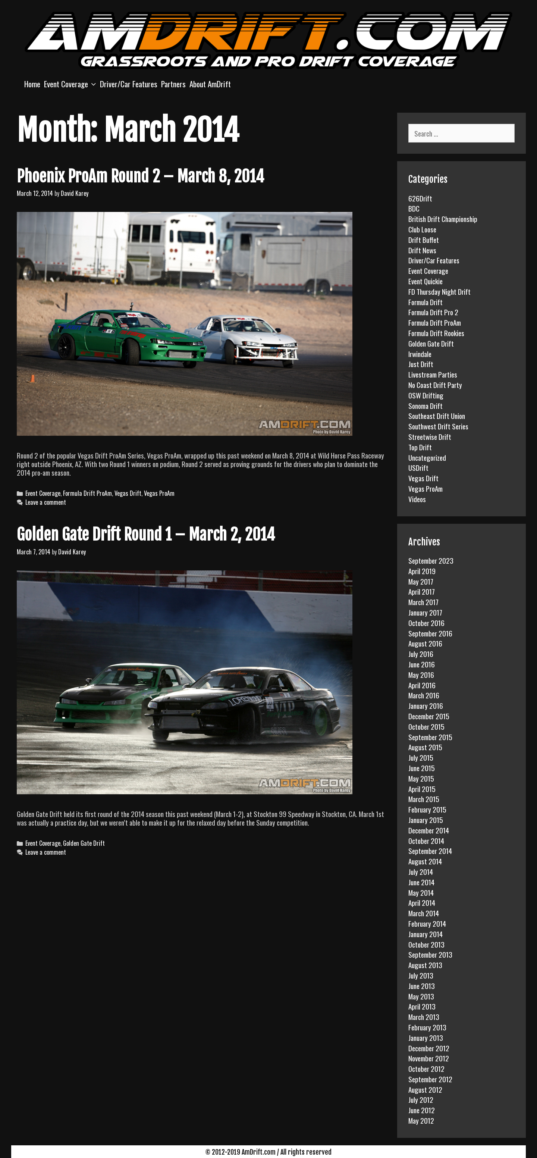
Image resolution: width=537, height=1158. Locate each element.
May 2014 (421, 892)
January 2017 (425, 612)
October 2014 (426, 840)
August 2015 (425, 747)
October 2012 (426, 1068)
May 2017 (420, 581)
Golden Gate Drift (84, 843)
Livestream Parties (432, 374)
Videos (417, 499)
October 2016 (426, 622)
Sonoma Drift (425, 405)
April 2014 (421, 902)
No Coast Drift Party (435, 384)
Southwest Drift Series (438, 426)
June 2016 (421, 664)
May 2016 (421, 674)
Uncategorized (427, 457)
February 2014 (427, 923)
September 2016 (430, 633)
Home (32, 84)
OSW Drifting (425, 395)
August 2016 (425, 643)
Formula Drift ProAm (87, 493)
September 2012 (430, 1079)
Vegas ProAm (159, 493)
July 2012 (420, 1099)
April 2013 (422, 1006)
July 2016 (420, 653)
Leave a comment (45, 502)
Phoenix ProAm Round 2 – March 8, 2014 (140, 176)
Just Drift (420, 364)
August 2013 (425, 965)
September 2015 (430, 737)
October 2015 (426, 726)
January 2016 (425, 705)
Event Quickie (425, 281)
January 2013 (425, 1037)
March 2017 (423, 602)
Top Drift (420, 447)
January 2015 (425, 819)
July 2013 (420, 975)
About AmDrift (210, 84)
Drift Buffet (423, 239)
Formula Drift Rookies (436, 333)
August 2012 (425, 1089)
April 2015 (422, 788)
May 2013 (421, 996)
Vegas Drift (127, 493)
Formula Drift (425, 302)
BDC (414, 208)
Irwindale (419, 353)
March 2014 (423, 913)
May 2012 (421, 1120)
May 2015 (421, 778)
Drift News (422, 250)
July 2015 (420, 757)
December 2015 (428, 716)
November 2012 (428, 1058)
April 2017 (421, 591)
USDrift (418, 467)
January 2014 (425, 934)
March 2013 (423, 1016)
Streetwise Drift (429, 436)
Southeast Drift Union (436, 415)
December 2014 (428, 830)
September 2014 (430, 850)
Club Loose (422, 229)
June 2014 (421, 882)
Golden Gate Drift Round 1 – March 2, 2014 (146, 534)
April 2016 (422, 685)
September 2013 (430, 954)
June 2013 (421, 985)
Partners (173, 84)
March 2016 (423, 695)
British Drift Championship (442, 218)
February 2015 (427, 809)
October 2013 (426, 944)
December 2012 (428, 1048)
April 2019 (422, 571)
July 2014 (420, 871)
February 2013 (427, 1027)
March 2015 (423, 799)
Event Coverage (71, 84)
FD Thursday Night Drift (439, 291)
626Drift (420, 198)
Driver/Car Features (128, 84)
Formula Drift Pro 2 (433, 312)
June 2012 (421, 1110)
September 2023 (430, 560)
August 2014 (425, 861)
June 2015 (421, 768)
